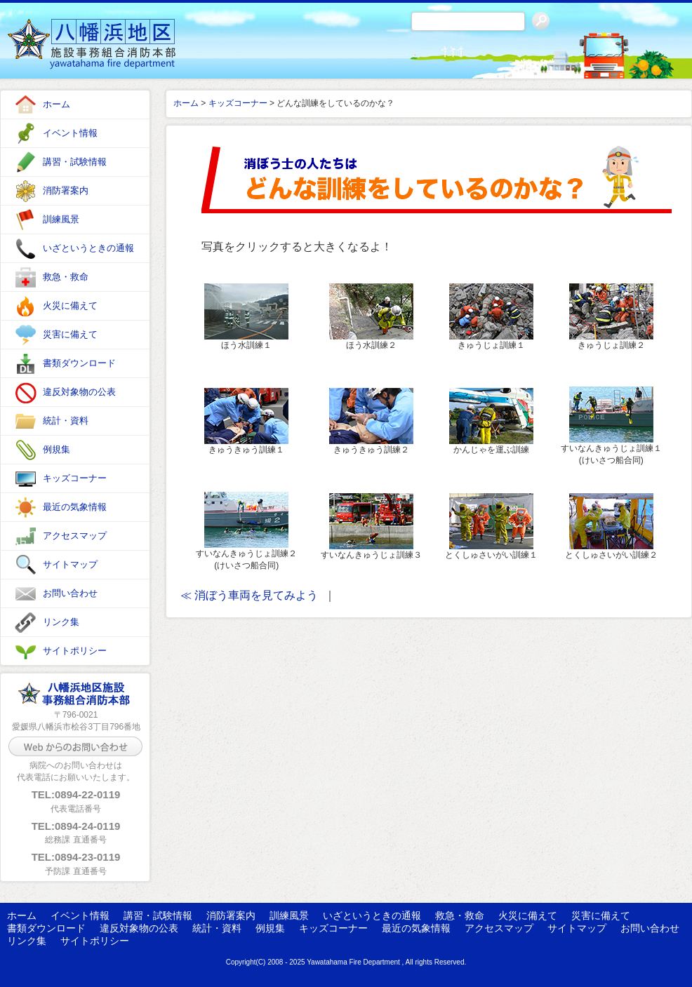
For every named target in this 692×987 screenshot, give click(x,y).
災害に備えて (70, 334)
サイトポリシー (75, 650)
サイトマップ (70, 564)
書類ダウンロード (79, 363)
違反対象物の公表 (79, 392)
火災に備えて (70, 305)
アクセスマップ (75, 535)
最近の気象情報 (75, 507)
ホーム (56, 104)
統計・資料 (65, 420)
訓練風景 (61, 219)
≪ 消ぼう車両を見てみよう (249, 595)
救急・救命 (65, 276)
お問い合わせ (70, 593)
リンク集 (61, 622)
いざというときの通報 (88, 248)
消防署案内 (65, 190)
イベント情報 (70, 133)
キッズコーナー (75, 478)
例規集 (56, 449)
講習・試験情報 (75, 161)
